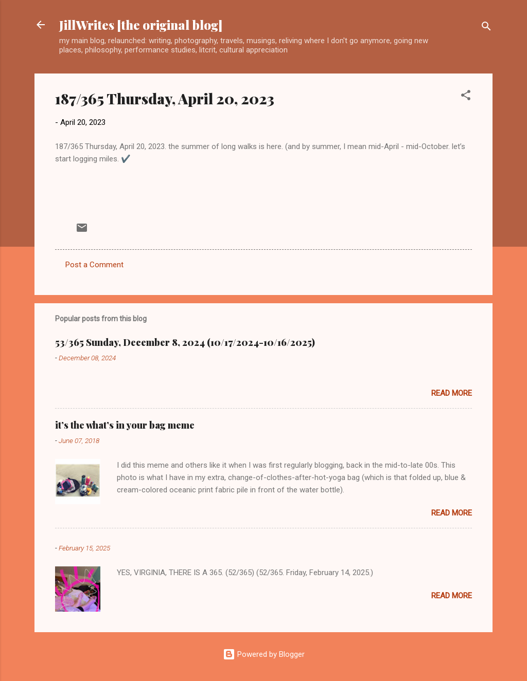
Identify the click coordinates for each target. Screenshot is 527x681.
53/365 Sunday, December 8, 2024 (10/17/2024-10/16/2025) (185, 342)
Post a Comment (94, 264)
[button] (466, 97)
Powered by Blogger (264, 654)
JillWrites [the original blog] (140, 24)
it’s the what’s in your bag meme (125, 425)
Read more (451, 393)
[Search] (486, 28)
